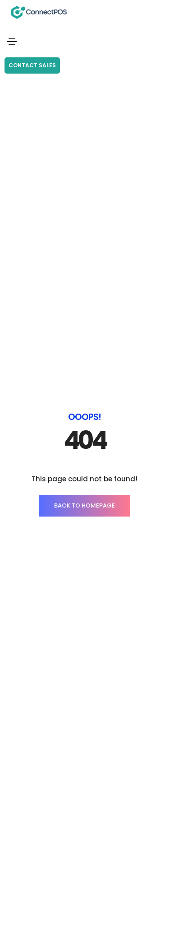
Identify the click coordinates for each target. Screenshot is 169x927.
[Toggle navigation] (12, 41)
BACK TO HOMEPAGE (84, 505)
